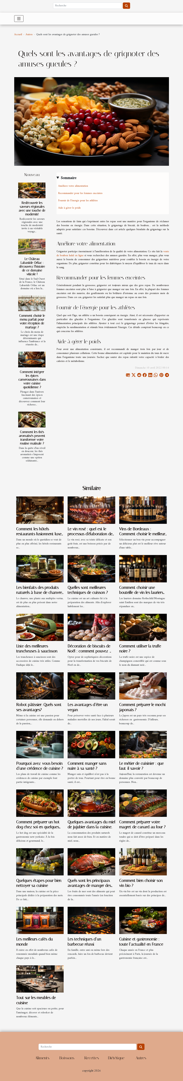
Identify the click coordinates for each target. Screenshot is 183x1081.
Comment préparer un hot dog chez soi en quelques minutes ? (38, 827)
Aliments (42, 1058)
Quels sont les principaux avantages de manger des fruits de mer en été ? (89, 885)
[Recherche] (87, 5)
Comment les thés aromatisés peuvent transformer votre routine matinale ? (32, 437)
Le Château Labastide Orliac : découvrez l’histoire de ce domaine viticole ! (32, 266)
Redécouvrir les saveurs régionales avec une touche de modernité (32, 208)
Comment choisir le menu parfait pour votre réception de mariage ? (32, 321)
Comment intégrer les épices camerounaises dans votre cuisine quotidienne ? (32, 379)
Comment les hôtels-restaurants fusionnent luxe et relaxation (38, 534)
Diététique (116, 1058)
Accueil (18, 34)
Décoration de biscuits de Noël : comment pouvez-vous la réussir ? (89, 651)
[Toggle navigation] (18, 18)
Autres (29, 34)
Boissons (66, 1058)
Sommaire (68, 178)
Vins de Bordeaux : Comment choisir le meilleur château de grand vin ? (142, 534)
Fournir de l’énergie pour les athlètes (78, 200)
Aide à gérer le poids (69, 208)
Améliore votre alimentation (73, 186)
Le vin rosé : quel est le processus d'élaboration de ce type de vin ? (90, 534)
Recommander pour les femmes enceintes (80, 193)
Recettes (91, 1058)
